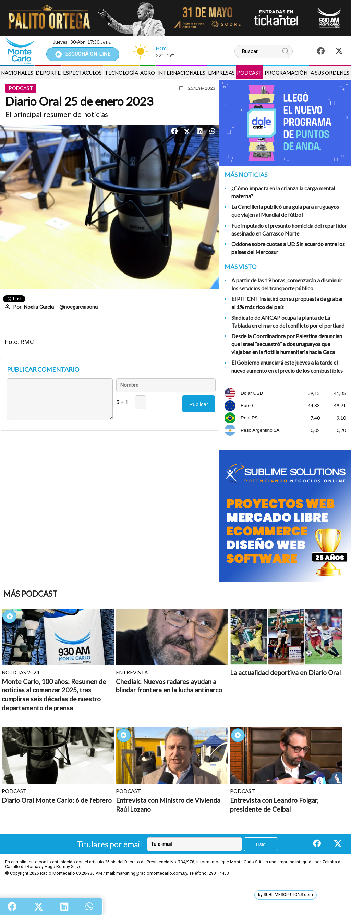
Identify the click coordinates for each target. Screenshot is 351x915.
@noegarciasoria (78, 307)
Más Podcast (30, 593)
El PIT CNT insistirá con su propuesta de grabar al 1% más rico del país (287, 302)
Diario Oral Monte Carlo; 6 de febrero (57, 800)
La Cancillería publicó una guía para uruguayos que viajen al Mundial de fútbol (285, 210)
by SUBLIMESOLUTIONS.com (285, 894)
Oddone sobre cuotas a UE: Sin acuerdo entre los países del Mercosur (288, 248)
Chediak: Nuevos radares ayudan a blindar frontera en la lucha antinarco (169, 685)
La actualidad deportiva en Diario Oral (285, 672)
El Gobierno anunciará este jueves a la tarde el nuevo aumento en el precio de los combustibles (287, 366)
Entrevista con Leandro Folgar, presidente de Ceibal (274, 804)
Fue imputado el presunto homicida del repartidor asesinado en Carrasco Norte (289, 229)
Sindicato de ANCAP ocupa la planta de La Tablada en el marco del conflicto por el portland (287, 321)
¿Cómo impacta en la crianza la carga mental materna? (283, 192)
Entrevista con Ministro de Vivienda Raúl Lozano (168, 804)
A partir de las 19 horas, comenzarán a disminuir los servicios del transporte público (286, 284)
